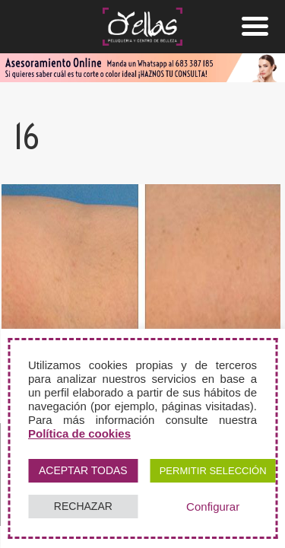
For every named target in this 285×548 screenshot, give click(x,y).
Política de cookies (79, 433)
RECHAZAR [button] (83, 506)
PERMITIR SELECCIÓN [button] (213, 470)
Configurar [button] (212, 506)
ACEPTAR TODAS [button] (83, 470)
